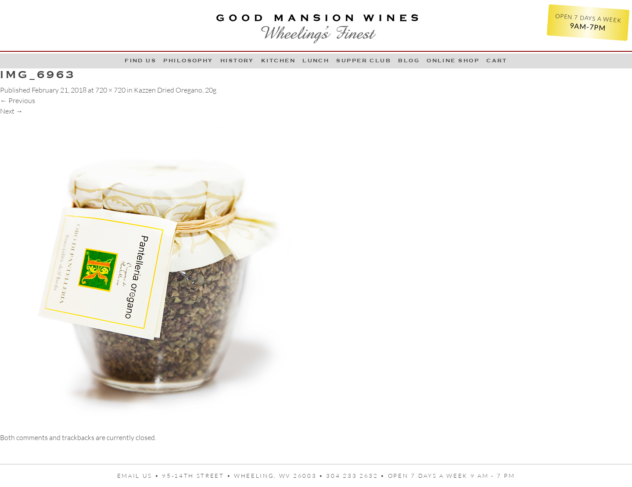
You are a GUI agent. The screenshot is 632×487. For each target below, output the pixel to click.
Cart (496, 60)
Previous (17, 100)
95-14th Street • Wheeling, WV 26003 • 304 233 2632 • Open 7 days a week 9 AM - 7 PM (338, 475)
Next (11, 111)
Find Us (140, 60)
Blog (409, 60)
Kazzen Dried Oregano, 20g (175, 90)
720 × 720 (110, 90)
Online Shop (453, 60)
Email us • (139, 475)
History (237, 60)
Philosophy (188, 60)
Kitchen (278, 60)
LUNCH (315, 60)
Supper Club (363, 60)
